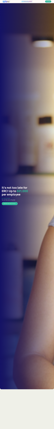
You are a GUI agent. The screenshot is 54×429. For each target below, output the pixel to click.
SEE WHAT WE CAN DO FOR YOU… (10, 203)
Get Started (48, 1)
